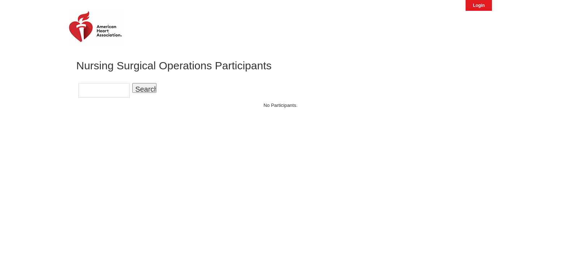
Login (479, 5)
